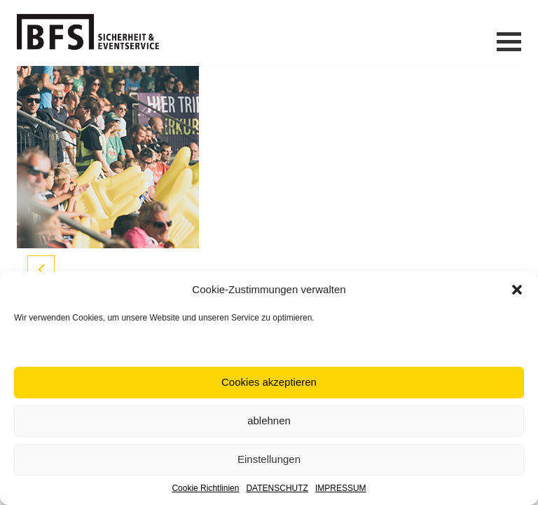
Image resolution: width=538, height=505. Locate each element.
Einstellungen (269, 459)
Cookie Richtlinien (205, 488)
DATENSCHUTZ (277, 488)
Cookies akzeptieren (269, 382)
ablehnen (269, 420)
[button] (517, 290)
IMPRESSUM (340, 488)
